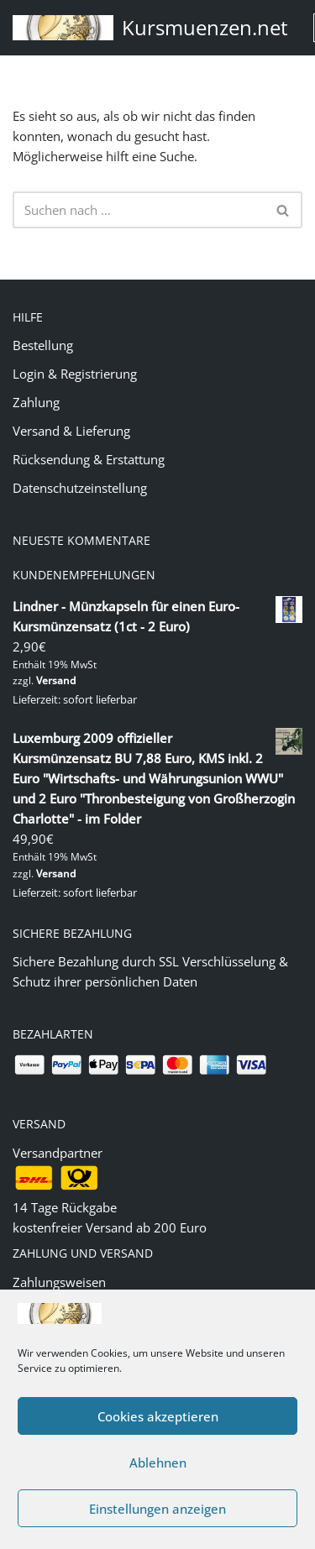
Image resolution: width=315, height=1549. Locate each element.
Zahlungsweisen (59, 1282)
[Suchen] (139, 209)
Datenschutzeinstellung (80, 487)
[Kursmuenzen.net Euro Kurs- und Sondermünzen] (150, 28)
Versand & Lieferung (71, 430)
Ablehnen (157, 1462)
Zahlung (36, 402)
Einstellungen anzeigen (157, 1508)
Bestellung (43, 345)
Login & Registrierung (75, 373)
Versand (56, 680)
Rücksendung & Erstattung (89, 459)
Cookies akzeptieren (157, 1416)
